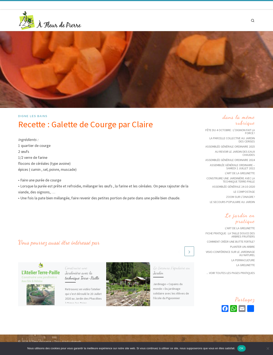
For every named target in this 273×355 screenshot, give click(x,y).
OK (242, 348)
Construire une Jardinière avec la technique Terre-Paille (82, 273)
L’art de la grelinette (240, 173)
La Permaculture (243, 260)
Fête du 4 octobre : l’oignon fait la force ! (230, 131)
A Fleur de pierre (40, 341)
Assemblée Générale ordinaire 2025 (230, 146)
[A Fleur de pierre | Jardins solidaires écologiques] (50, 19)
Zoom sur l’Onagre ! (240, 197)
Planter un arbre (242, 247)
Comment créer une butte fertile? (231, 241)
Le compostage (244, 192)
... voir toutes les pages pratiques (230, 273)
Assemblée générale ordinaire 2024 (230, 160)
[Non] (268, 348)
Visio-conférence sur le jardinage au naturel (230, 253)
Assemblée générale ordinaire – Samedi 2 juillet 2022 (232, 166)
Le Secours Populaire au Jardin (171, 270)
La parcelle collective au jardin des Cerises (232, 139)
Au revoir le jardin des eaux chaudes (235, 153)
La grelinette (245, 265)
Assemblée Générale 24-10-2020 (233, 186)
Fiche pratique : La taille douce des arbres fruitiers (230, 234)
